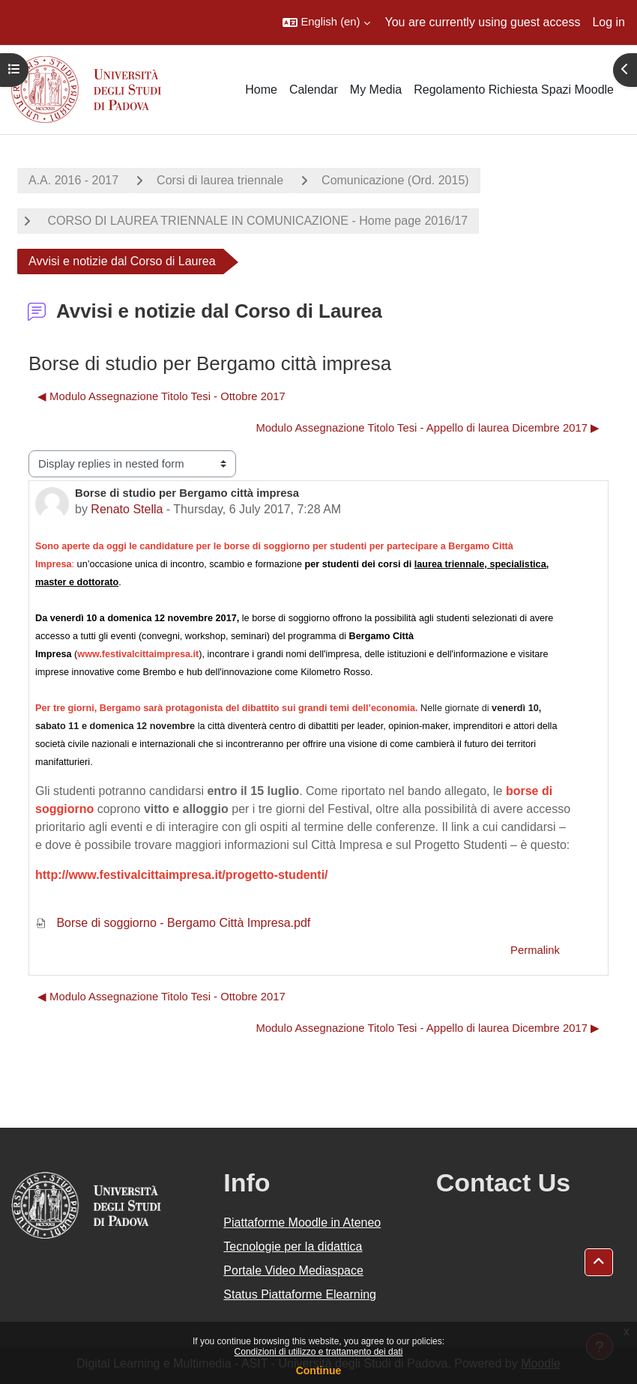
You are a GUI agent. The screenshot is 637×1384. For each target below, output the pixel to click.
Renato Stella (127, 509)
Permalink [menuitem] (535, 950)
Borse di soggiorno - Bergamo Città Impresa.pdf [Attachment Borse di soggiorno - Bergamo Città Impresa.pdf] (172, 922)
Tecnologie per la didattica (292, 1246)
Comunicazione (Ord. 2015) (395, 180)
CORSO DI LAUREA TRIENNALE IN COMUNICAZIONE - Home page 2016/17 (256, 220)
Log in (608, 22)
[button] (326, 22)
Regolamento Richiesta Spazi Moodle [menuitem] (514, 89)
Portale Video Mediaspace (293, 1270)
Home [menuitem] (261, 89)
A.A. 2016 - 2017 (73, 180)
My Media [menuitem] (376, 89)
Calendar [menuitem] (313, 89)
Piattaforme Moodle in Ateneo (302, 1222)
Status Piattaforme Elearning (299, 1294)
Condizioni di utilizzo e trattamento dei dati (319, 1352)
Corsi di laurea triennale (220, 180)
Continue (319, 1371)
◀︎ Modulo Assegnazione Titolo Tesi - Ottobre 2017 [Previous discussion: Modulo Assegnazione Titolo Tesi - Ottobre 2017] (161, 396)
